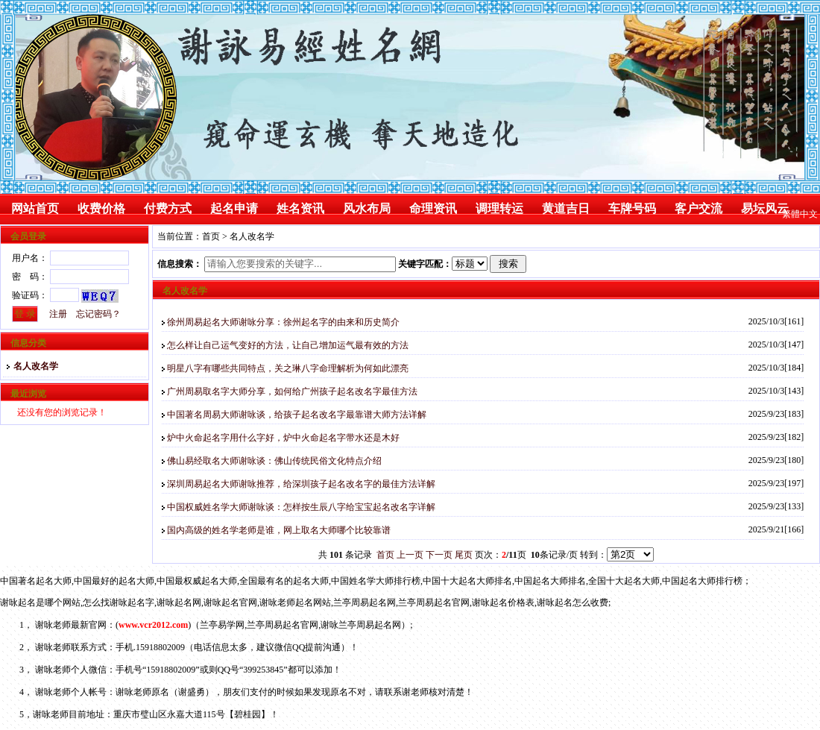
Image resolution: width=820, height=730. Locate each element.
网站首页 (35, 208)
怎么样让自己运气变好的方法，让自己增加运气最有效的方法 (288, 345)
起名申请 (234, 208)
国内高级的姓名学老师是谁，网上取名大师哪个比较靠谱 (279, 530)
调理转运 (499, 208)
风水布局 (367, 208)
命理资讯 (433, 208)
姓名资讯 (300, 208)
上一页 (410, 555)
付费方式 (168, 208)
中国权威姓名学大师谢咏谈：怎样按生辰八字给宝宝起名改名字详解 (301, 507)
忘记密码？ (98, 314)
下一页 (439, 555)
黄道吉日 (566, 208)
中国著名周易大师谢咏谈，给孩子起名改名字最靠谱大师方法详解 (296, 414)
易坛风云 (765, 208)
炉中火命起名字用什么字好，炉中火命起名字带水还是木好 (283, 437)
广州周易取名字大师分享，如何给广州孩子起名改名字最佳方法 (292, 391)
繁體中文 (800, 214)
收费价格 (101, 208)
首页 (211, 236)
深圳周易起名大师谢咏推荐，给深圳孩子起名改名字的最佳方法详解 (301, 484)
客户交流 (698, 208)
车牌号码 (632, 208)
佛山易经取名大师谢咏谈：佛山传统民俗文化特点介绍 (274, 461)
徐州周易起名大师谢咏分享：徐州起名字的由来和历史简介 (283, 322)
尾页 (464, 555)
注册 (58, 314)
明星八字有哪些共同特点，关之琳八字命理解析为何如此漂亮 (288, 368)
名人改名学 (32, 366)
